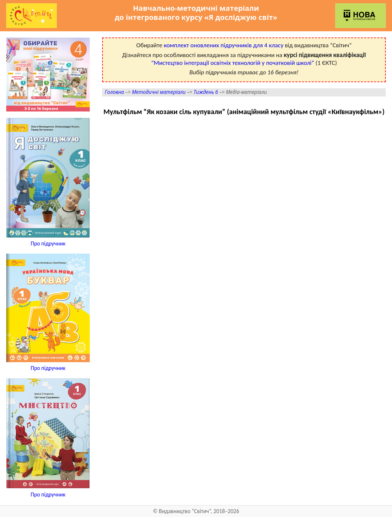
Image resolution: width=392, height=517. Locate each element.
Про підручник (48, 243)
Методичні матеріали (159, 92)
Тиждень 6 (206, 92)
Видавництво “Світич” (185, 511)
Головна (114, 92)
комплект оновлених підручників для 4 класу (224, 45)
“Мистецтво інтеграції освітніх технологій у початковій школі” (232, 62)
